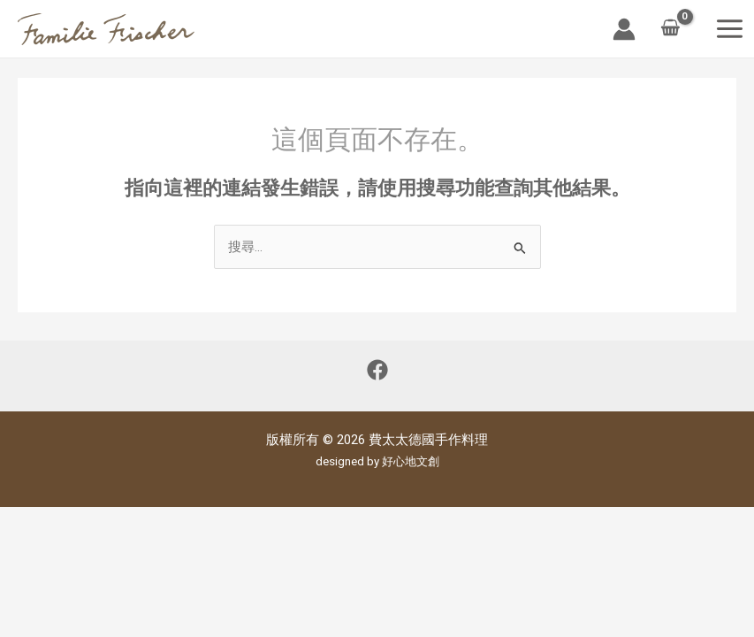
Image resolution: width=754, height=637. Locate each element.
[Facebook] (377, 369)
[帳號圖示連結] (624, 29)
